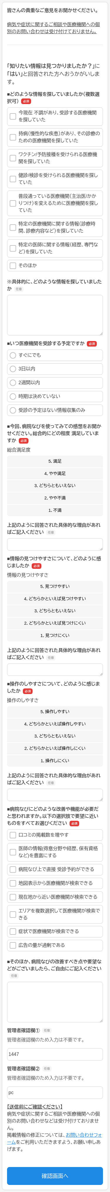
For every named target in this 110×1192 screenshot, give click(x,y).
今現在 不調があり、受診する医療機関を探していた (53, 116)
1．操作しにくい (55, 760)
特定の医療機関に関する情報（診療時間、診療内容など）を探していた (52, 227)
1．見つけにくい (55, 635)
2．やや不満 (55, 498)
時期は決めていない (35, 396)
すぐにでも (25, 355)
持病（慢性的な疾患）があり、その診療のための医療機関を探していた (55, 137)
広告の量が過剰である (37, 945)
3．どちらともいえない (55, 485)
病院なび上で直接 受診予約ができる (52, 869)
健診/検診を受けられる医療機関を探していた (54, 179)
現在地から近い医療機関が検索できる (53, 897)
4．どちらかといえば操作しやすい (55, 724)
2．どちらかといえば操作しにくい (54, 748)
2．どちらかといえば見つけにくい (55, 623)
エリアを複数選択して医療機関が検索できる (55, 914)
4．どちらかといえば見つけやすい (55, 598)
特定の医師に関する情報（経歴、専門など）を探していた (54, 248)
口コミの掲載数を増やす (39, 835)
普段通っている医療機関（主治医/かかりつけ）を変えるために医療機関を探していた (54, 203)
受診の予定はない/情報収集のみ (47, 410)
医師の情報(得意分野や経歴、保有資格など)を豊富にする (54, 852)
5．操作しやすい (55, 711)
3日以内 (22, 369)
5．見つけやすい (55, 586)
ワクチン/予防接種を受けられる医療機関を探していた (53, 158)
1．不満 (55, 510)
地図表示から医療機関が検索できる (51, 883)
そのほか (23, 266)
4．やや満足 (55, 473)
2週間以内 (25, 382)
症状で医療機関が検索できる (44, 931)
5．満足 (55, 461)
